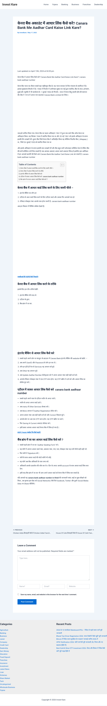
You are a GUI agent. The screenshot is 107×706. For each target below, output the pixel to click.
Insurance (4, 663)
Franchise (87, 4)
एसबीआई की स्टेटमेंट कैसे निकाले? (29, 277)
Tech (2, 681)
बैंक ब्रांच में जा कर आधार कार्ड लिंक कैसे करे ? (35, 179)
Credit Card (4, 645)
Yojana (55, 4)
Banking (64, 4)
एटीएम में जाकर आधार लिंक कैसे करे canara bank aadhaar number (43, 176)
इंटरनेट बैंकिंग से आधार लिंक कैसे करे (32, 174)
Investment (4, 666)
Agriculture (4, 630)
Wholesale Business (8, 687)
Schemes (4, 675)
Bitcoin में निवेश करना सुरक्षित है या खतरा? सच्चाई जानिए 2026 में (79, 642)
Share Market (5, 678)
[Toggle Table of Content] (64, 165)
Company (4, 642)
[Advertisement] (53, 53)
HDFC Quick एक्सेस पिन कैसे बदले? (30, 432)
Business (75, 4)
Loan (2, 672)
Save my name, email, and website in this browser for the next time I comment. (48, 595)
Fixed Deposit (5, 657)
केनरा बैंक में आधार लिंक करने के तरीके (32, 171)
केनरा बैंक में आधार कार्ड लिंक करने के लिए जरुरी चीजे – (38, 168)
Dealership (98, 4)
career (2, 639)
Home (46, 4)
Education (4, 654)
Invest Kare (9, 4)
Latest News (5, 669)
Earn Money (5, 651)
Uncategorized (6, 684)
